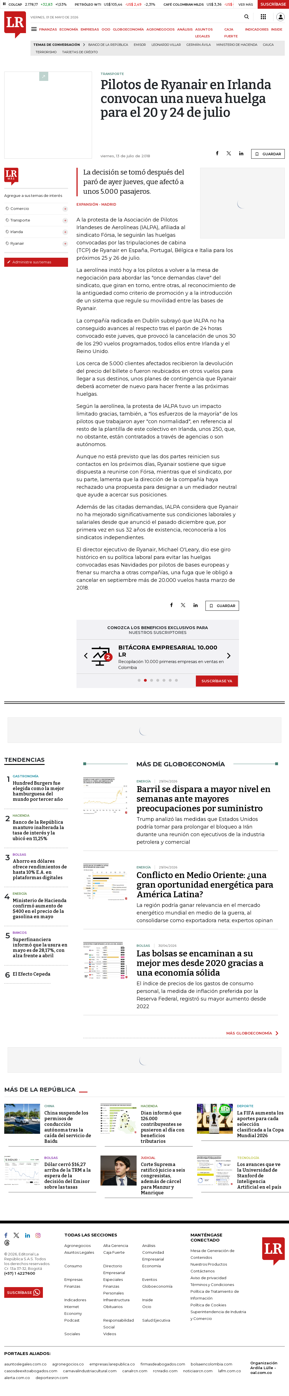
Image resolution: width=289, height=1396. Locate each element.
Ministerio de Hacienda (236, 45)
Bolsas (19, 855)
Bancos (20, 933)
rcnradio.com (165, 1371)
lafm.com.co (229, 1371)
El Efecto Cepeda (32, 974)
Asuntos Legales (79, 1252)
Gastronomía (25, 776)
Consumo (73, 1266)
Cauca (268, 45)
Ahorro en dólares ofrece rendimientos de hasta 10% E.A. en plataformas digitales (40, 869)
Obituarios (112, 1306)
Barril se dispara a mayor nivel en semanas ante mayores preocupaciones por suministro (204, 799)
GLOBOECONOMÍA (128, 29)
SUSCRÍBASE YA (217, 681)
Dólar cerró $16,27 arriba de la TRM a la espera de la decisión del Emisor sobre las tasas (67, 1176)
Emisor (140, 45)
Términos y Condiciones (212, 1284)
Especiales (113, 1279)
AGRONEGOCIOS (160, 29)
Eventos (149, 1279)
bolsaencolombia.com (211, 1364)
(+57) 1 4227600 (19, 1273)
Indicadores (75, 1300)
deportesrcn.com (52, 1377)
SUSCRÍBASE (273, 4)
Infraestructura (116, 1300)
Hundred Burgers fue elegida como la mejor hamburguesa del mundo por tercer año (38, 791)
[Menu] (34, 29)
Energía (20, 894)
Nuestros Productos (209, 1264)
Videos (109, 1334)
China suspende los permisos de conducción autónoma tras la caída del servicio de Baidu (67, 1127)
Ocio (146, 1306)
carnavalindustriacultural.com (90, 1371)
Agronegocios (77, 1245)
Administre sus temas (29, 262)
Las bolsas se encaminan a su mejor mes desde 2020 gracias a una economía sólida (200, 963)
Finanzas (72, 1286)
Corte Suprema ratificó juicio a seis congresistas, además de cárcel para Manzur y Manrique (163, 1178)
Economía (151, 1266)
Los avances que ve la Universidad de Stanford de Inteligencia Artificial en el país (259, 1176)
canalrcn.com (134, 1371)
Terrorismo (46, 52)
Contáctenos (202, 1271)
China (49, 1106)
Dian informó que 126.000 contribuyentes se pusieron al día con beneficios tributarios (163, 1127)
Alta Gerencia (115, 1245)
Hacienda (21, 816)
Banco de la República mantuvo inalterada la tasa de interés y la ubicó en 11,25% (38, 830)
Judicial (148, 1158)
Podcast (72, 1320)
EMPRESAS (90, 29)
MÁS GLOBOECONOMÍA (249, 1033)
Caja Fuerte (114, 1252)
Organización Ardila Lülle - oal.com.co (263, 1368)
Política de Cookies (208, 1305)
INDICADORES (257, 29)
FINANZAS (48, 29)
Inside (147, 1300)
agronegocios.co (68, 1364)
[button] (84, 657)
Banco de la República (108, 45)
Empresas (73, 1279)
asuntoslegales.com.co (25, 1364)
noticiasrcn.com (198, 1371)
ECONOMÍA (69, 29)
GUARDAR (268, 154)
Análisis (148, 1245)
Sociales (72, 1334)
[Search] (246, 17)
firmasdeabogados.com (163, 1364)
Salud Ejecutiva (156, 1320)
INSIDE (276, 29)
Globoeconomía (157, 1286)
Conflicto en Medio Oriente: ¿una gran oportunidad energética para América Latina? (205, 885)
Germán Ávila (199, 45)
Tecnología (248, 1158)
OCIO (106, 29)
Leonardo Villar (166, 45)
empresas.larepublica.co (112, 1364)
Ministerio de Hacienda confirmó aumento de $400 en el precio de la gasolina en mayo (40, 909)
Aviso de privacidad (208, 1277)
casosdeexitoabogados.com (30, 1371)
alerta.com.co (17, 1377)
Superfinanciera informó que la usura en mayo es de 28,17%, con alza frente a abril (40, 948)
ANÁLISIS (185, 29)
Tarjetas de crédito (80, 52)
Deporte (245, 1106)
